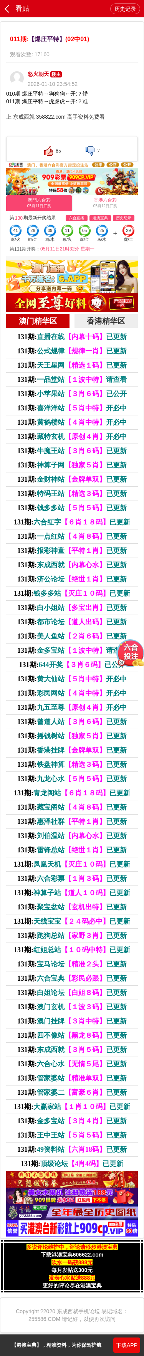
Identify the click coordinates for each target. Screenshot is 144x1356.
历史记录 (125, 9)
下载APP (126, 1345)
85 (58, 151)
